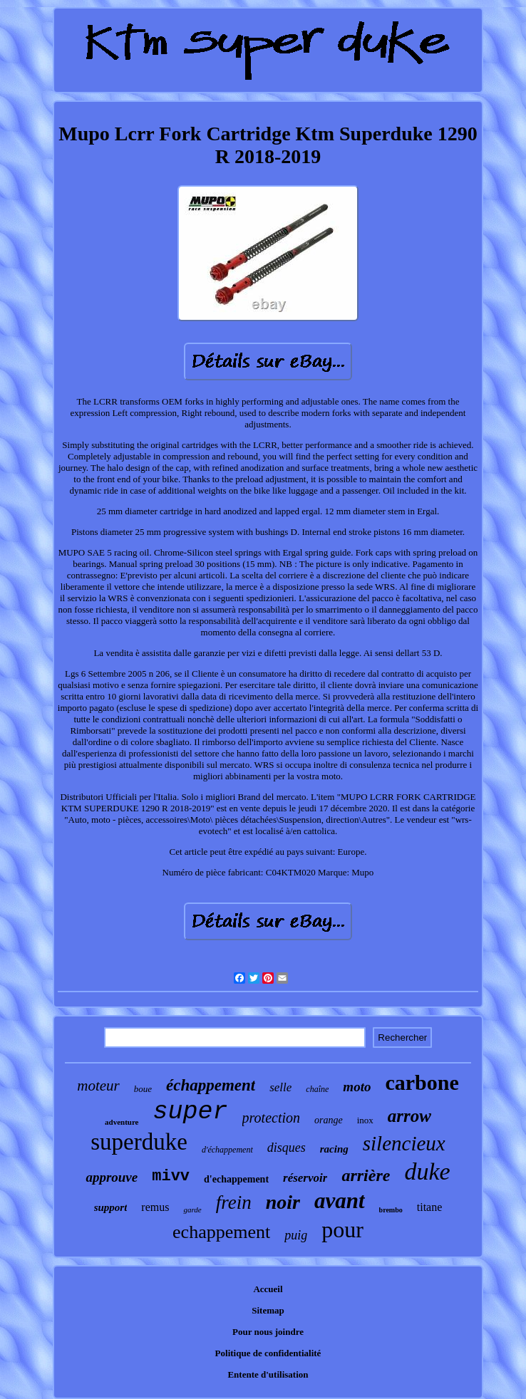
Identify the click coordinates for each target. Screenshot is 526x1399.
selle (280, 1087)
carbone (421, 1082)
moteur (98, 1085)
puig (295, 1235)
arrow (409, 1115)
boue (143, 1088)
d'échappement (227, 1150)
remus (155, 1207)
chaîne (317, 1089)
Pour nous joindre (268, 1331)
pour (342, 1229)
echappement (221, 1232)
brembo (391, 1210)
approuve (112, 1177)
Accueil (267, 1289)
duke (427, 1171)
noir (283, 1202)
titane (430, 1207)
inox (365, 1120)
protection (271, 1117)
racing (334, 1149)
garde (192, 1209)
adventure (121, 1122)
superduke (139, 1142)
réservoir (305, 1178)
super (190, 1112)
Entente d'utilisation (267, 1374)
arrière (365, 1175)
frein (234, 1202)
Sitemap (268, 1310)
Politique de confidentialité (268, 1353)
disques (286, 1147)
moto (357, 1086)
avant (339, 1200)
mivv (171, 1176)
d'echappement (236, 1179)
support (111, 1207)
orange (328, 1120)
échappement (210, 1085)
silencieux (404, 1143)
